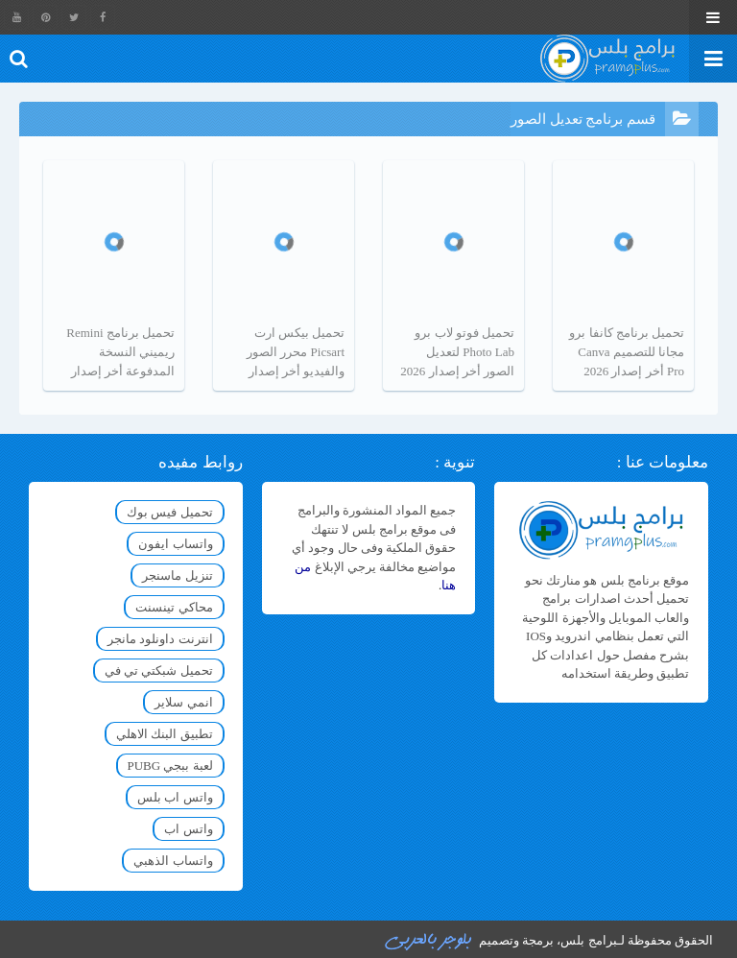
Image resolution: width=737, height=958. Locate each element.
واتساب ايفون (175, 544)
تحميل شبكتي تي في (159, 670)
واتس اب (188, 829)
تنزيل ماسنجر (177, 575)
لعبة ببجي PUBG (170, 765)
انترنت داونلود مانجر (160, 639)
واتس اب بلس (175, 797)
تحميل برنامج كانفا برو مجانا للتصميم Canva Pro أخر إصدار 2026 (626, 351)
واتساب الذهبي (172, 860)
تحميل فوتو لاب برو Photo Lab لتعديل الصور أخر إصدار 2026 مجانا (457, 353)
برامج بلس (588, 940)
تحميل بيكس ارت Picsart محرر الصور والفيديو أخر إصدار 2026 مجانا (296, 353)
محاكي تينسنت (173, 607)
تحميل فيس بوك (170, 512)
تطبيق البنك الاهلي (164, 734)
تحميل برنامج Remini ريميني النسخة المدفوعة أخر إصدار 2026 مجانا (120, 353)
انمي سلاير (183, 702)
